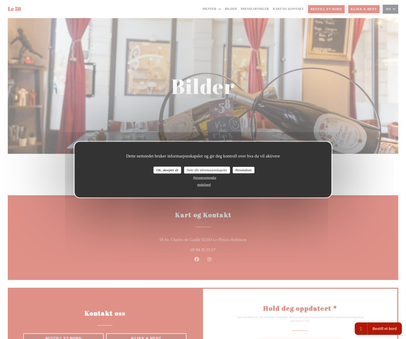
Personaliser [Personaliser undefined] (243, 170)
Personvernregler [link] (204, 177)
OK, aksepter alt (167, 170)
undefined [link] (204, 184)
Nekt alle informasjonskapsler (207, 170)
